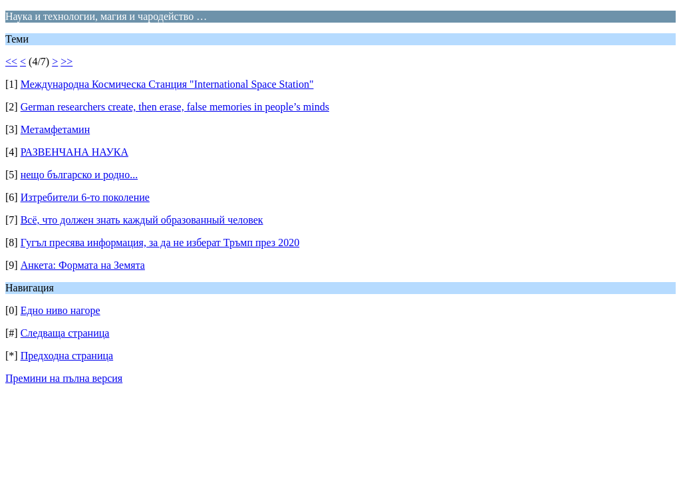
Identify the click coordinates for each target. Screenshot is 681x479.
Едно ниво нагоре (60, 310)
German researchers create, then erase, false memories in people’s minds (175, 106)
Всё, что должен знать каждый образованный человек (142, 220)
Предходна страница (67, 355)
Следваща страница (65, 333)
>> (66, 61)
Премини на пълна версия (63, 378)
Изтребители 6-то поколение (85, 197)
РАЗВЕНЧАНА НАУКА (74, 152)
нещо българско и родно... (79, 174)
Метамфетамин (55, 129)
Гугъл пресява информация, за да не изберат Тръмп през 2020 (160, 242)
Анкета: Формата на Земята (83, 265)
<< (11, 61)
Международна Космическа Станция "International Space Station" (167, 84)
